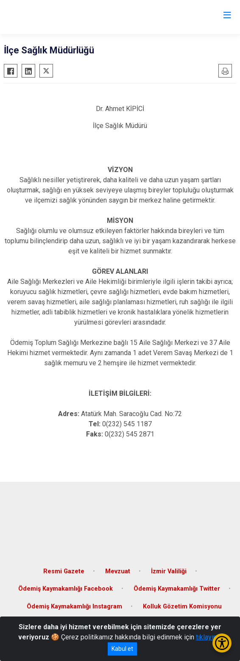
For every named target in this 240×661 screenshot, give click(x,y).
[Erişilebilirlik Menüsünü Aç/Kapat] (222, 643)
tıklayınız (209, 637)
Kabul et (122, 648)
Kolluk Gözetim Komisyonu (182, 606)
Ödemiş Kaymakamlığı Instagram (74, 606)
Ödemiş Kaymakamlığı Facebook (65, 588)
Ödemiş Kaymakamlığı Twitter (177, 588)
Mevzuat (117, 571)
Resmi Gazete (63, 571)
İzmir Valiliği (169, 571)
